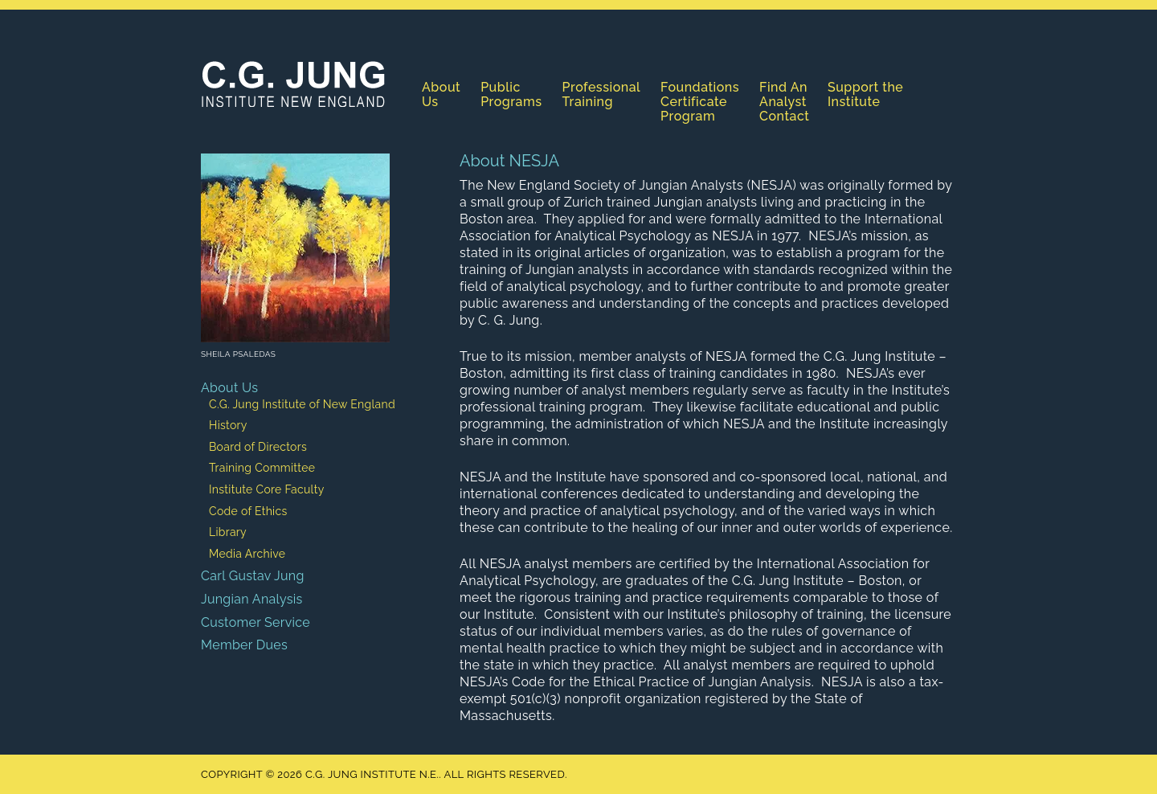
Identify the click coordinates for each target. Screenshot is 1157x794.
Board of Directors (258, 446)
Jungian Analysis (252, 599)
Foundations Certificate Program (699, 102)
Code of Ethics (248, 511)
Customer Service (255, 622)
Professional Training (601, 94)
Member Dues (244, 645)
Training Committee (262, 467)
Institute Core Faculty (267, 489)
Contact (784, 116)
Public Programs (511, 94)
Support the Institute (865, 94)
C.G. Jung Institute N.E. (293, 83)
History (228, 425)
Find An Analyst (783, 94)
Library (228, 532)
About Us (441, 94)
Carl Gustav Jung (253, 575)
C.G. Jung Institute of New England (302, 404)
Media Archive (247, 553)
